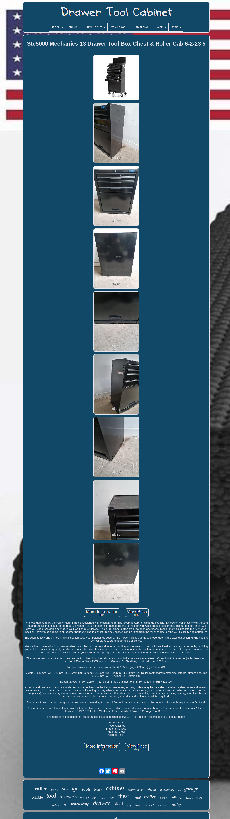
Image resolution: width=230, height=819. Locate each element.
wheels (151, 789)
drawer (101, 803)
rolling (176, 797)
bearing (103, 798)
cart (54, 790)
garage (191, 789)
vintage (84, 797)
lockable (37, 797)
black (149, 804)
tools (86, 789)
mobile (163, 797)
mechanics (167, 790)
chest (123, 796)
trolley (150, 796)
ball (94, 798)
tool (51, 795)
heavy (129, 805)
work (199, 797)
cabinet (115, 788)
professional (135, 790)
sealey (176, 804)
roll (112, 797)
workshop (80, 803)
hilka (65, 805)
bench (98, 790)
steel (118, 803)
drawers (68, 796)
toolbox (55, 805)
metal (137, 797)
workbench (163, 805)
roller (40, 789)
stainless (189, 798)
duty (179, 791)
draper (138, 805)
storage (70, 788)
